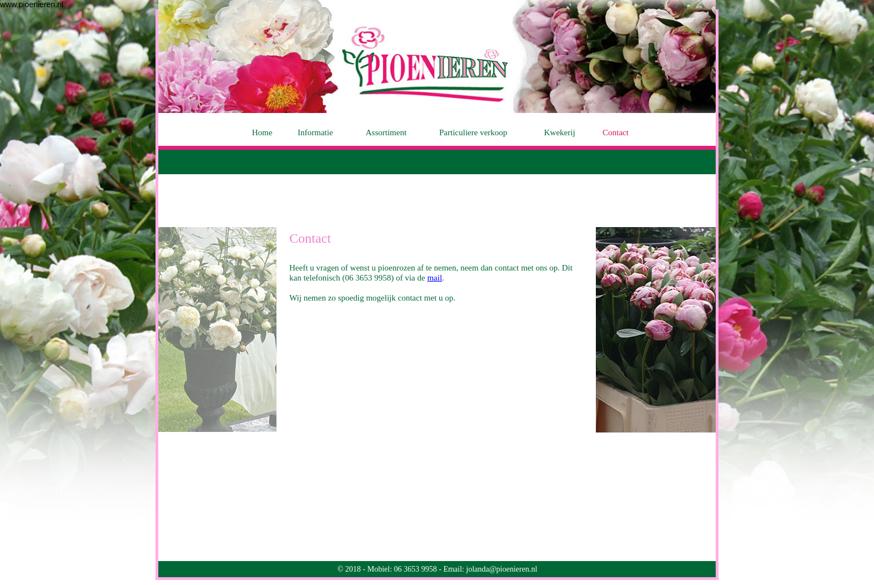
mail (434, 277)
